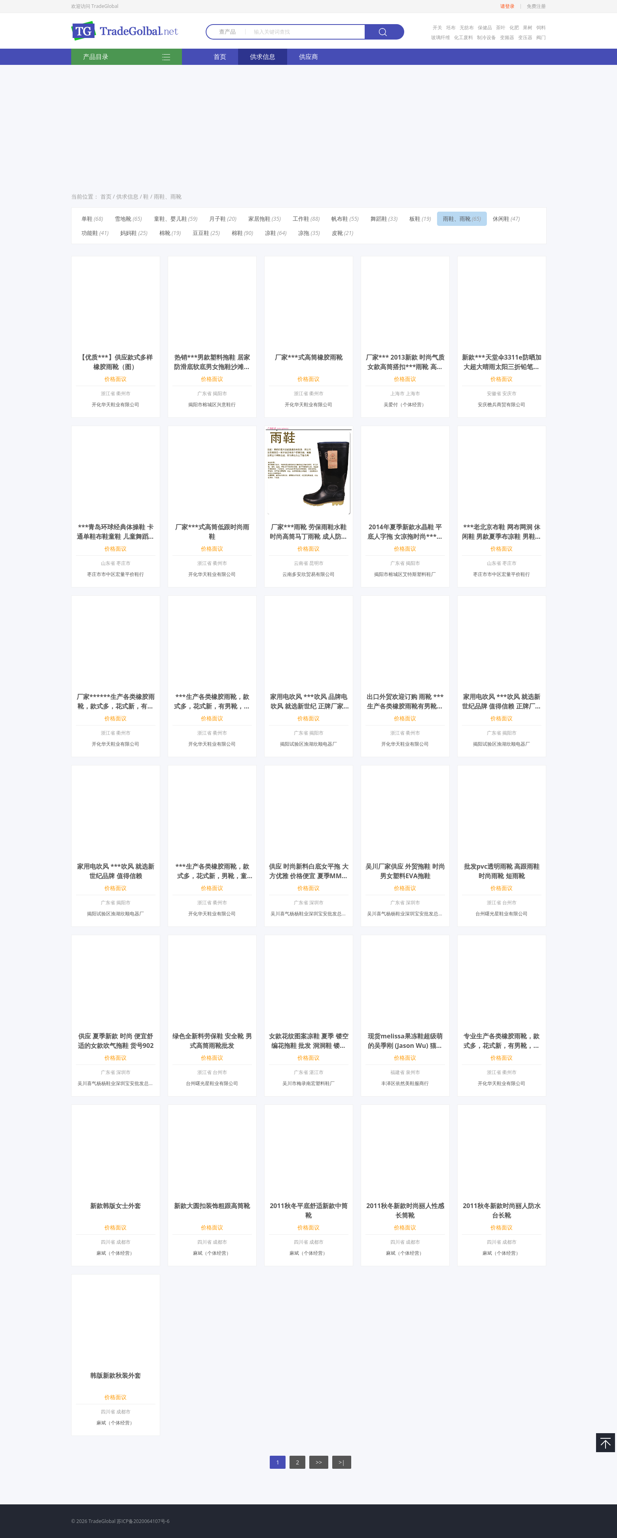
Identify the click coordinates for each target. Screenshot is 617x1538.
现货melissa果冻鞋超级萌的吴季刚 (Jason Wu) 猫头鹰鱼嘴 (405, 1045)
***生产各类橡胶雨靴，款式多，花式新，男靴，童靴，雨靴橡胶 (212, 876)
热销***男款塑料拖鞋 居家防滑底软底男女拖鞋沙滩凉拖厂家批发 (212, 367)
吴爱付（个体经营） (405, 404)
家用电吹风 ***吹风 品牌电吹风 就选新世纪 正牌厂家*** (308, 706)
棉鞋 (237, 233)
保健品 (485, 27)
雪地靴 (123, 218)
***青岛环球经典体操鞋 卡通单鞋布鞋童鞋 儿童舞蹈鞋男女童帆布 (115, 536)
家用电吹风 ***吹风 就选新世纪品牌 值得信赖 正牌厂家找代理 (501, 706)
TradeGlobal (102, 1521)
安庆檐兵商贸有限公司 (501, 404)
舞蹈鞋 (379, 218)
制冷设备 (486, 37)
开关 (437, 27)
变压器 (525, 37)
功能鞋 (89, 233)
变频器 (507, 37)
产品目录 (126, 57)
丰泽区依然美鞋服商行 (405, 1083)
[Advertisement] (308, 126)
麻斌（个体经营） (115, 1253)
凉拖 (303, 233)
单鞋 (87, 218)
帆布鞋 (339, 218)
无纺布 (467, 27)
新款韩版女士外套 (115, 1205)
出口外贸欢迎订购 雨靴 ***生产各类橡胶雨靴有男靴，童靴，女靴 (405, 706)
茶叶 (500, 27)
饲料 (541, 27)
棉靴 (164, 233)
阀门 (541, 37)
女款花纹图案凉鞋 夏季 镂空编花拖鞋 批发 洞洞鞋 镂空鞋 (308, 1045)
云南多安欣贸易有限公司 (308, 574)
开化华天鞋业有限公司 (115, 404)
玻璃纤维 (440, 37)
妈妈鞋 (128, 233)
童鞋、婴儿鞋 (170, 218)
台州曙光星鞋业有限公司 (501, 913)
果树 (527, 27)
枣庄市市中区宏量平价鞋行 (115, 574)
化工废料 (463, 37)
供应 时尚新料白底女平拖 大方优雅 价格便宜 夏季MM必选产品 (308, 876)
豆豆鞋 (201, 233)
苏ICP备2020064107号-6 (143, 1521)
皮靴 (337, 233)
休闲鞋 (501, 218)
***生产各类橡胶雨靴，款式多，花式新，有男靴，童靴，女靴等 (212, 706)
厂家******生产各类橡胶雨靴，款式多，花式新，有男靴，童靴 (115, 706)
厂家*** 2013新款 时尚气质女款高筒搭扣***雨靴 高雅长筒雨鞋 (405, 367)
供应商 (308, 56)
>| (342, 1462)
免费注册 (536, 6)
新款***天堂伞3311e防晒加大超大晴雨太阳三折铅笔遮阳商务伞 (501, 367)
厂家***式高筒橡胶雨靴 (308, 357)
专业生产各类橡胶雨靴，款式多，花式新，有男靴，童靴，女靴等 (501, 1045)
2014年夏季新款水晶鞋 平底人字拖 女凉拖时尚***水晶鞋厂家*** (405, 536)
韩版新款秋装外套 (115, 1375)
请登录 (507, 6)
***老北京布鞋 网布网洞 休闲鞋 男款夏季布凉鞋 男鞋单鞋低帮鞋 (501, 536)
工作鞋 (301, 218)
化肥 (514, 27)
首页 (220, 56)
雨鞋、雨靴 (168, 196)
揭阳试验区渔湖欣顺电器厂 (308, 744)
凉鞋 (270, 233)
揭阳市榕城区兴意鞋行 (212, 404)
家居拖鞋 (259, 218)
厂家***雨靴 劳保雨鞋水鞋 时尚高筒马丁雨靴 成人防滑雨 (308, 536)
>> (319, 1462)
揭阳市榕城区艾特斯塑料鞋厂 (405, 574)
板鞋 (414, 218)
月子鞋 (217, 218)
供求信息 (262, 56)
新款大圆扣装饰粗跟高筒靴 (212, 1205)
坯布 (451, 27)
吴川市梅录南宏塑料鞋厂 (308, 1083)
